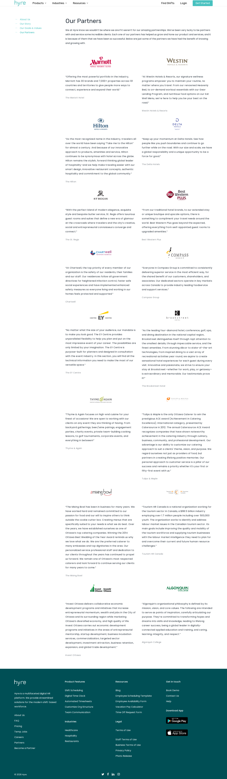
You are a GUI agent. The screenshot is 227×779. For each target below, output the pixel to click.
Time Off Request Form (129, 712)
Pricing (18, 726)
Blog (118, 690)
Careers (19, 737)
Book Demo (172, 690)
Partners (19, 742)
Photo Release (124, 756)
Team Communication (77, 712)
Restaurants (72, 741)
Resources (122, 681)
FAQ (16, 720)
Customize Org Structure (79, 706)
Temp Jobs (20, 731)
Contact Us (172, 696)
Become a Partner (24, 748)
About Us (25, 19)
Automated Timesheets (78, 701)
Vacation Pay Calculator (129, 706)
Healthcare (71, 730)
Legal (119, 721)
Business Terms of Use (128, 745)
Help (168, 701)
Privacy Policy (123, 750)
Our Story (25, 23)
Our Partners (27, 32)
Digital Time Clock (75, 696)
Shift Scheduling (74, 690)
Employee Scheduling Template (134, 696)
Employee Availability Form (131, 701)
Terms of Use (123, 730)
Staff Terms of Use (126, 739)
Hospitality (71, 735)
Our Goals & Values (31, 28)
